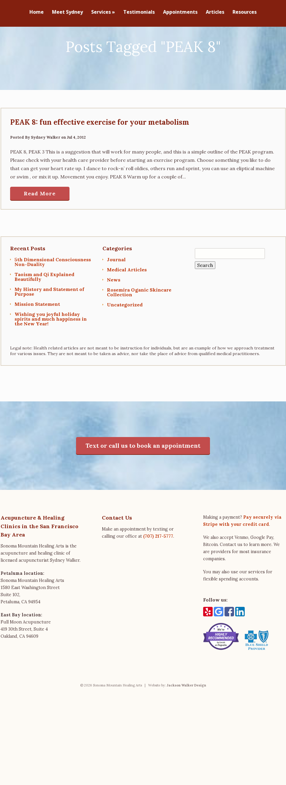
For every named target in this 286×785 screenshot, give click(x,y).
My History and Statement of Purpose (49, 315)
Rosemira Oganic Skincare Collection (139, 316)
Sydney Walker (45, 161)
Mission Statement (37, 328)
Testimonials (139, 12)
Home (36, 12)
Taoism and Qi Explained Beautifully (44, 300)
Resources (245, 12)
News (113, 303)
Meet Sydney (67, 12)
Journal (116, 283)
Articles (215, 12)
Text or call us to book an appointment (143, 469)
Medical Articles (127, 293)
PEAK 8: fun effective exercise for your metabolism (99, 146)
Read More (39, 217)
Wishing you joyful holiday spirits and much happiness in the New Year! (51, 342)
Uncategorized (125, 328)
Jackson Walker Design (186, 709)
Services (103, 12)
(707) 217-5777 (158, 560)
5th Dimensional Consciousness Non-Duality (53, 285)
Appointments (180, 12)
